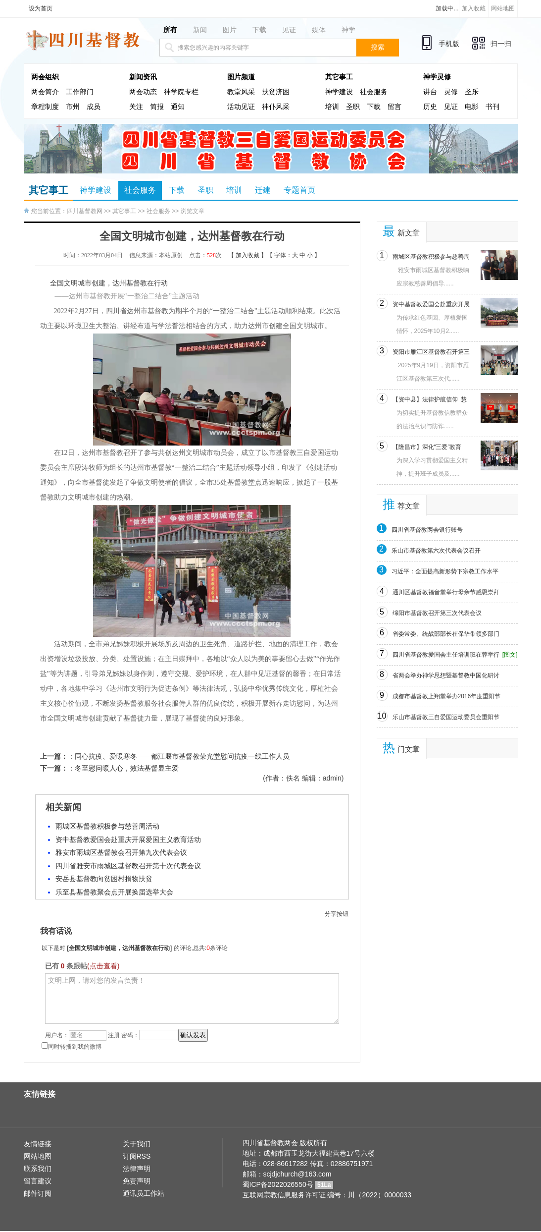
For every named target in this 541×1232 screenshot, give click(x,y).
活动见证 (241, 107)
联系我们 (37, 1169)
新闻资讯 (143, 77)
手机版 (449, 44)
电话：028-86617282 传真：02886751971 (308, 1164)
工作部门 (80, 92)
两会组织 (45, 77)
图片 (230, 30)
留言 (394, 107)
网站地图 (503, 8)
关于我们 (136, 1144)
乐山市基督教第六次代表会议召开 (436, 550)
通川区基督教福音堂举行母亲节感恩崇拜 (446, 592)
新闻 (200, 30)
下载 (259, 30)
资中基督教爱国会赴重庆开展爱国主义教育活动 (128, 839)
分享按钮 (336, 913)
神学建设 (339, 92)
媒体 (319, 30)
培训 (332, 107)
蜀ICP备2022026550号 (278, 1184)
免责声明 (136, 1181)
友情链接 (37, 1144)
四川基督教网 (84, 211)
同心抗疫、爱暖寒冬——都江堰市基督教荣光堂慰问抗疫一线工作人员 (182, 756)
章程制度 (45, 107)
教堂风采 (241, 92)
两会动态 (143, 92)
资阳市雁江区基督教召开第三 (431, 351)
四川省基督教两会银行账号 (427, 529)
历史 (430, 107)
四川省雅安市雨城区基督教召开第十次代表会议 (128, 866)
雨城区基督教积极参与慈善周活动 (107, 826)
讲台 (430, 92)
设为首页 (40, 8)
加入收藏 (474, 8)
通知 (178, 107)
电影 (472, 107)
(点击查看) (103, 966)
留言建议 (37, 1181)
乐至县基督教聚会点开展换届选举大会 (114, 892)
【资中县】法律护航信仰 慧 (430, 399)
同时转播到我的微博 (71, 1046)
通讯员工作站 (143, 1193)
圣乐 (472, 92)
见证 (289, 30)
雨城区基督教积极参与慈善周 (431, 256)
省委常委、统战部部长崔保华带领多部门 (446, 633)
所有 (170, 30)
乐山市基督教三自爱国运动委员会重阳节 (446, 717)
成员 (93, 107)
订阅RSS (137, 1156)
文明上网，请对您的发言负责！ (192, 998)
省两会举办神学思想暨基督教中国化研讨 (446, 675)
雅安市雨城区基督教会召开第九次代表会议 (121, 852)
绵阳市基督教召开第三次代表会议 (437, 613)
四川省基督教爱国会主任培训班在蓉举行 (446, 654)
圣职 (353, 107)
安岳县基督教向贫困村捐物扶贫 (103, 879)
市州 (73, 107)
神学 (348, 30)
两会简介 (45, 92)
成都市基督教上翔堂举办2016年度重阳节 (447, 696)
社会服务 (374, 92)
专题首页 (299, 190)
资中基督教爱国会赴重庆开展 (431, 304)
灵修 (451, 92)
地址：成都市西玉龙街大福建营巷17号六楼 (309, 1153)
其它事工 (339, 77)
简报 (157, 107)
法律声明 (136, 1169)
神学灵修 (437, 77)
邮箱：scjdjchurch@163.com (287, 1174)
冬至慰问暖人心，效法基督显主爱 (127, 768)
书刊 (492, 107)
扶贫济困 (276, 92)
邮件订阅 (37, 1193)
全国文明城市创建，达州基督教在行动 (119, 948)
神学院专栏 (181, 92)
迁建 (263, 190)
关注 (136, 107)
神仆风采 (276, 107)
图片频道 (241, 77)
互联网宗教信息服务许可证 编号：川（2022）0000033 (327, 1195)
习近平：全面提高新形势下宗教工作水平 (445, 571)
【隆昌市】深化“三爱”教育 (427, 447)
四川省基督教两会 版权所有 (285, 1143)
